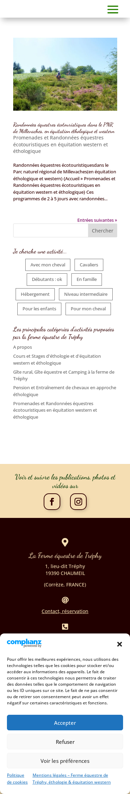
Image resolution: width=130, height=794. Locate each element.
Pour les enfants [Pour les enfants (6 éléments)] (39, 308)
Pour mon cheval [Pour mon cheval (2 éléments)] (88, 308)
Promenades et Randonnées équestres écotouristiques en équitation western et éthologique (60, 144)
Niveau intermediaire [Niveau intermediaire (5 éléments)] (85, 294)
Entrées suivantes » (97, 220)
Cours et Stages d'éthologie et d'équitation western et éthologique (57, 359)
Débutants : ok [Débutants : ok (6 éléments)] (47, 279)
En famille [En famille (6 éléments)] (87, 279)
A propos (22, 347)
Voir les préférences (65, 767)
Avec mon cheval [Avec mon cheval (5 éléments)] (48, 265)
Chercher (102, 230)
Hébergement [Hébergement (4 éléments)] (35, 294)
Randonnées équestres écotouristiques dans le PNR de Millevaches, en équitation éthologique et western (63, 127)
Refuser (65, 748)
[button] (119, 650)
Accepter (65, 728)
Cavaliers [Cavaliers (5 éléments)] (89, 265)
